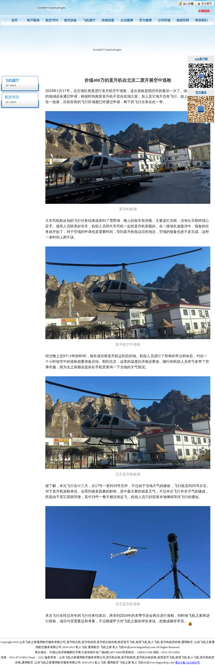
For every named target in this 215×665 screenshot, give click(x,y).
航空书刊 (52, 20)
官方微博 (145, 20)
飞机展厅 (89, 20)
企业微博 (127, 20)
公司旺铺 (164, 20)
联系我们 (201, 20)
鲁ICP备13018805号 (187, 662)
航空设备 (70, 20)
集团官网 (183, 20)
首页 (14, 20)
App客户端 (201, 58)
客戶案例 (33, 20)
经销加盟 (108, 20)
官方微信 (201, 92)
